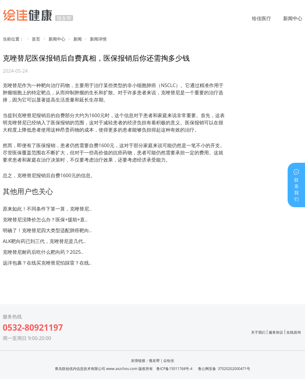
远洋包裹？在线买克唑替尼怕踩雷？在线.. (47, 262)
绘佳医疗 (261, 18)
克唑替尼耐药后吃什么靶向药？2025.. (43, 252)
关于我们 (258, 332)
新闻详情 (98, 39)
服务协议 (276, 332)
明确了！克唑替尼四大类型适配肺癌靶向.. (47, 230)
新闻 (77, 39)
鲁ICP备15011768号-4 (174, 368)
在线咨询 (293, 332)
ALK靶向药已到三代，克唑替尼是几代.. (44, 241)
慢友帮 (154, 360)
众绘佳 (168, 360)
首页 (36, 39)
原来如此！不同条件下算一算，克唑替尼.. (47, 208)
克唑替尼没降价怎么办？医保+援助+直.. (45, 219)
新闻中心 (292, 18)
